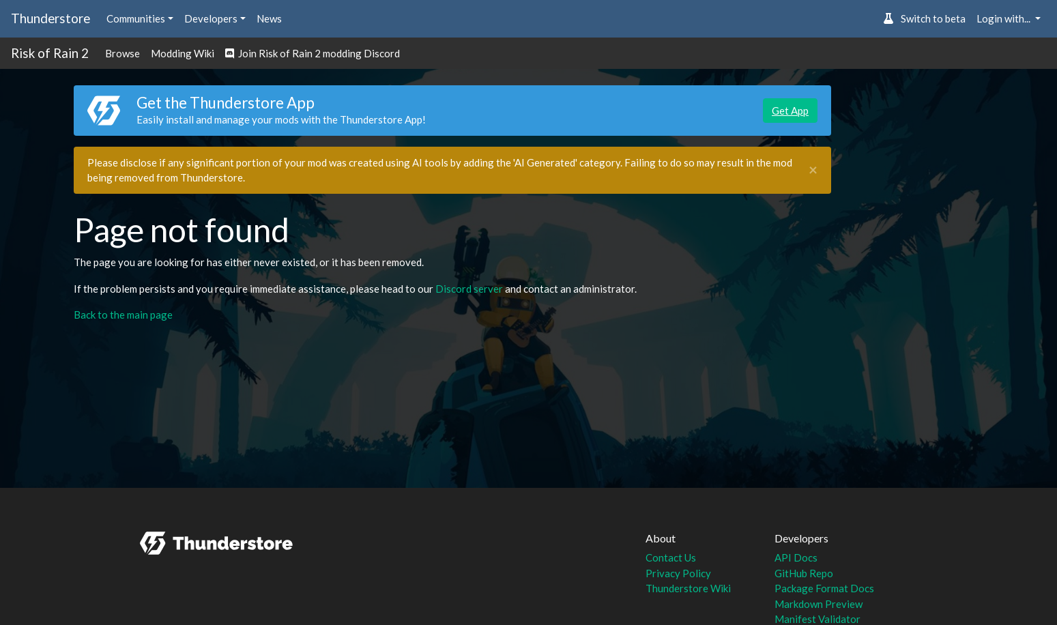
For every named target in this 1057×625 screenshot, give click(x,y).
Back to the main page (123, 314)
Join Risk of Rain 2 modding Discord (312, 53)
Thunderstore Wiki (688, 588)
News (269, 18)
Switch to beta (924, 18)
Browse (122, 53)
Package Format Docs (824, 588)
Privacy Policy (678, 573)
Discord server (469, 288)
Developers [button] (210, 18)
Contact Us (671, 557)
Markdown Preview (818, 604)
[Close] (813, 170)
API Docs (795, 557)
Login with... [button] (1004, 18)
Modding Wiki (182, 53)
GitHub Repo (803, 573)
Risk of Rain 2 (50, 53)
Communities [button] (135, 18)
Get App (790, 110)
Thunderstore (50, 18)
